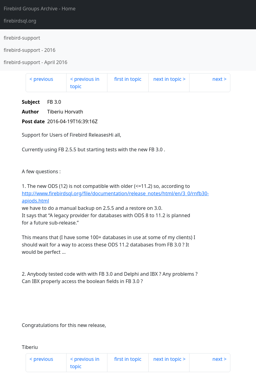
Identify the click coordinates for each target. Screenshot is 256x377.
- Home (40, 8)
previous (43, 79)
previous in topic (84, 83)
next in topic (167, 79)
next (217, 79)
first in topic (127, 79)
